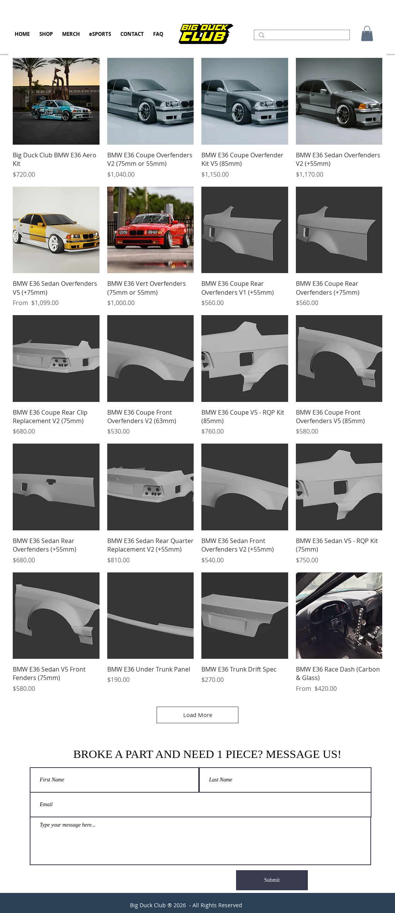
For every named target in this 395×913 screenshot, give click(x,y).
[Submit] (272, 880)
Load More (197, 715)
